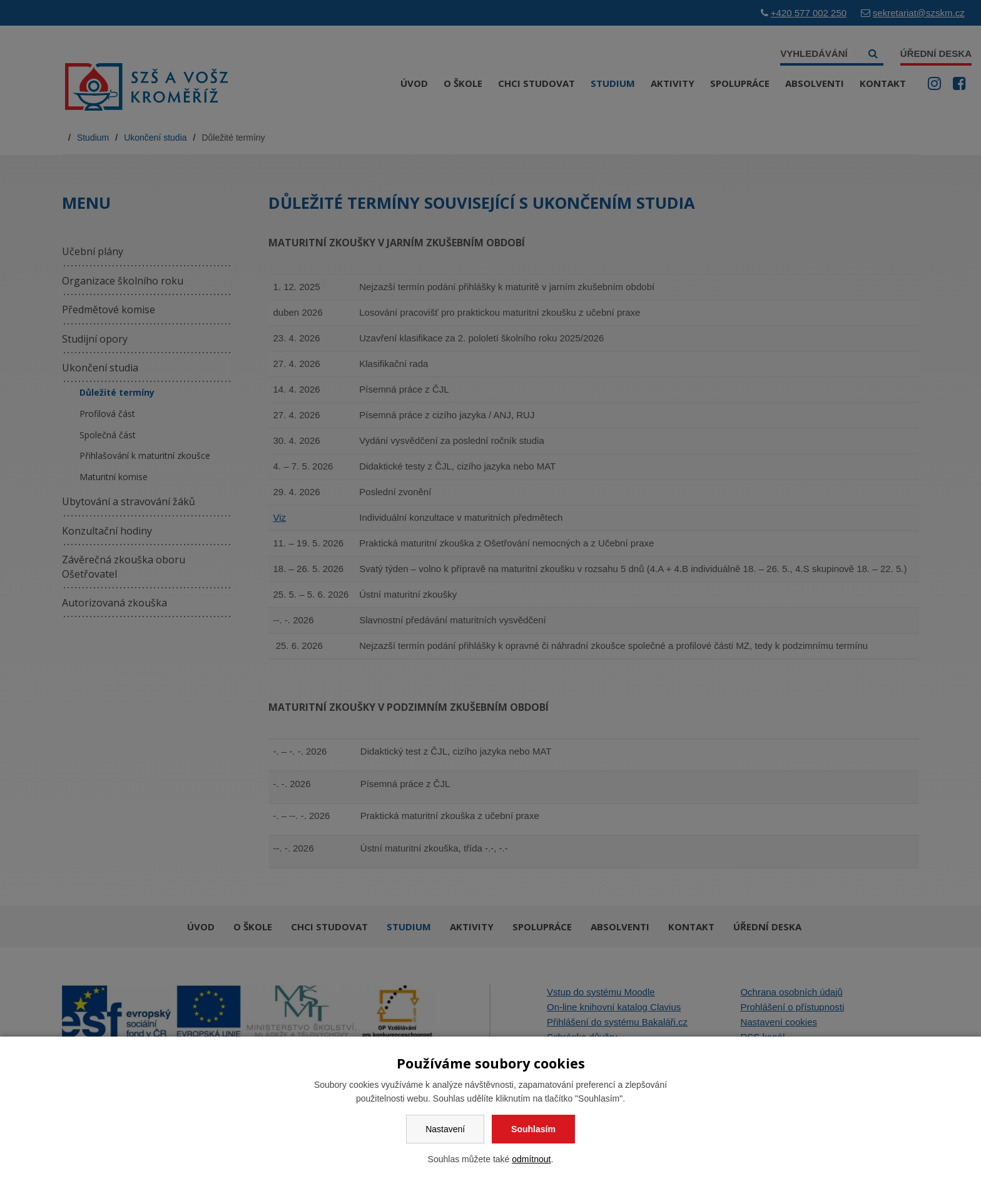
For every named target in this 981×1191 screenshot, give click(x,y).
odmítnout (531, 1159)
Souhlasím (533, 1129)
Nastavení (445, 1129)
